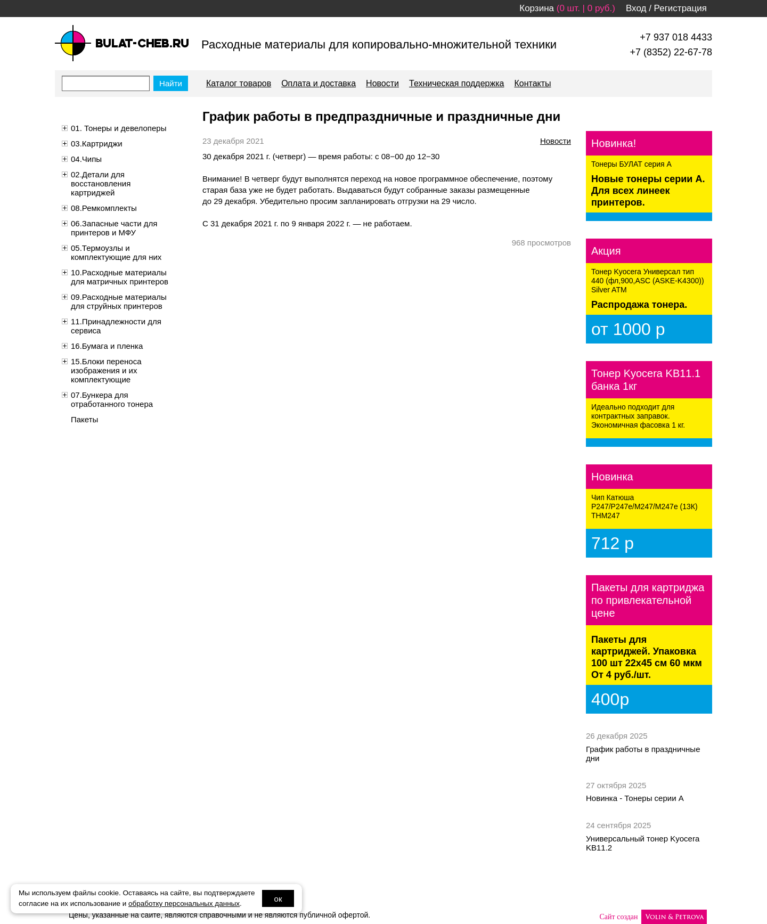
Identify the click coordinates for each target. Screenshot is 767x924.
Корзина (536, 8)
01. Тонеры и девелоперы (118, 128)
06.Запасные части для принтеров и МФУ (114, 228)
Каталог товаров (238, 83)
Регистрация (680, 8)
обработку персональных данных (184, 903)
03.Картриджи (97, 143)
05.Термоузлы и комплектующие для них (116, 252)
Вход (636, 8)
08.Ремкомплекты (104, 207)
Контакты (532, 83)
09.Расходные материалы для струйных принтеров (119, 301)
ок (278, 898)
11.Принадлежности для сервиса (116, 326)
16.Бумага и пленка (107, 345)
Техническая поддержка (456, 83)
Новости (382, 83)
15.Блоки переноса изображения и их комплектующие (106, 370)
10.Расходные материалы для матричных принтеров (119, 277)
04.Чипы (86, 158)
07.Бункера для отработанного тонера (112, 399)
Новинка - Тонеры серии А (635, 798)
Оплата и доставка (318, 83)
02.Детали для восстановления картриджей (100, 183)
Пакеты (84, 419)
